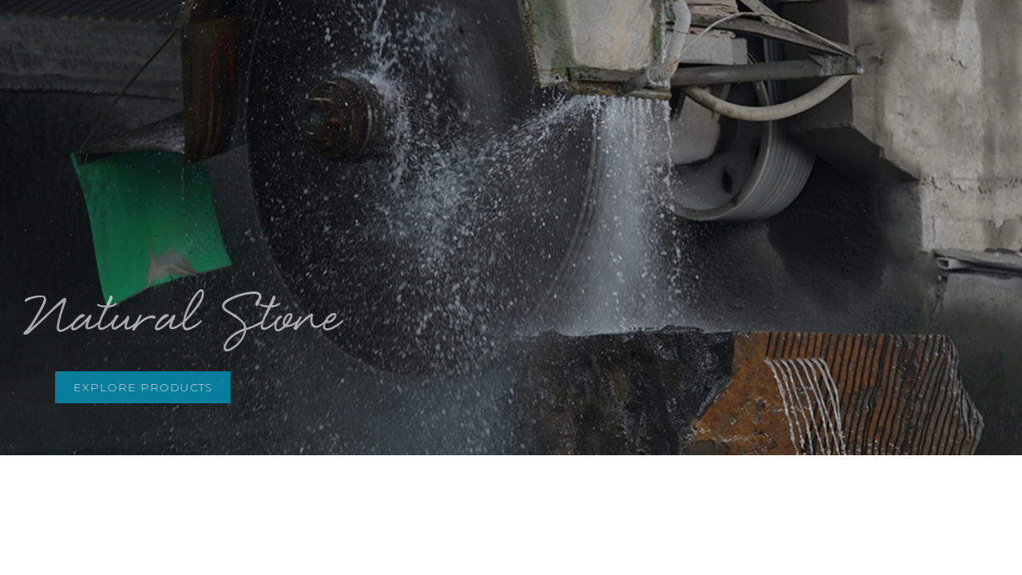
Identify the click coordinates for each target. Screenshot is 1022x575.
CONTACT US (864, 39)
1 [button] (444, 127)
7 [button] (578, 127)
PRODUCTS (497, 39)
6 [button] (556, 127)
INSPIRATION (603, 39)
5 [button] (534, 127)
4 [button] (511, 127)
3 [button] (489, 127)
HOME (321, 39)
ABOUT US (400, 39)
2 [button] (466, 127)
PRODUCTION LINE (734, 39)
